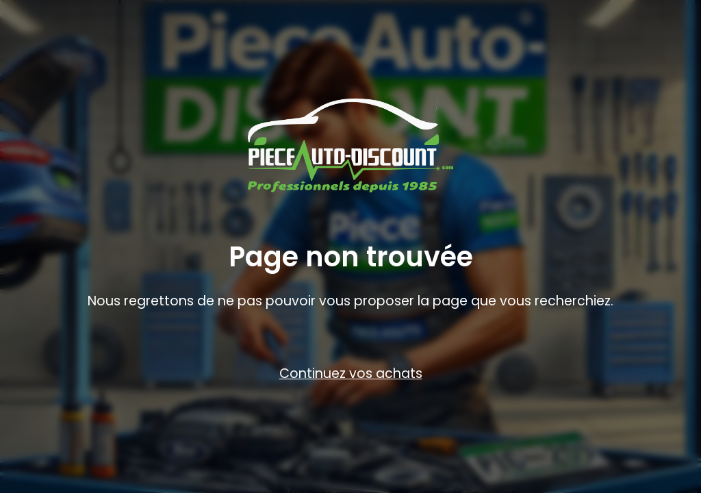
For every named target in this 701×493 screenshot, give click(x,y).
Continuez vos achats (350, 373)
